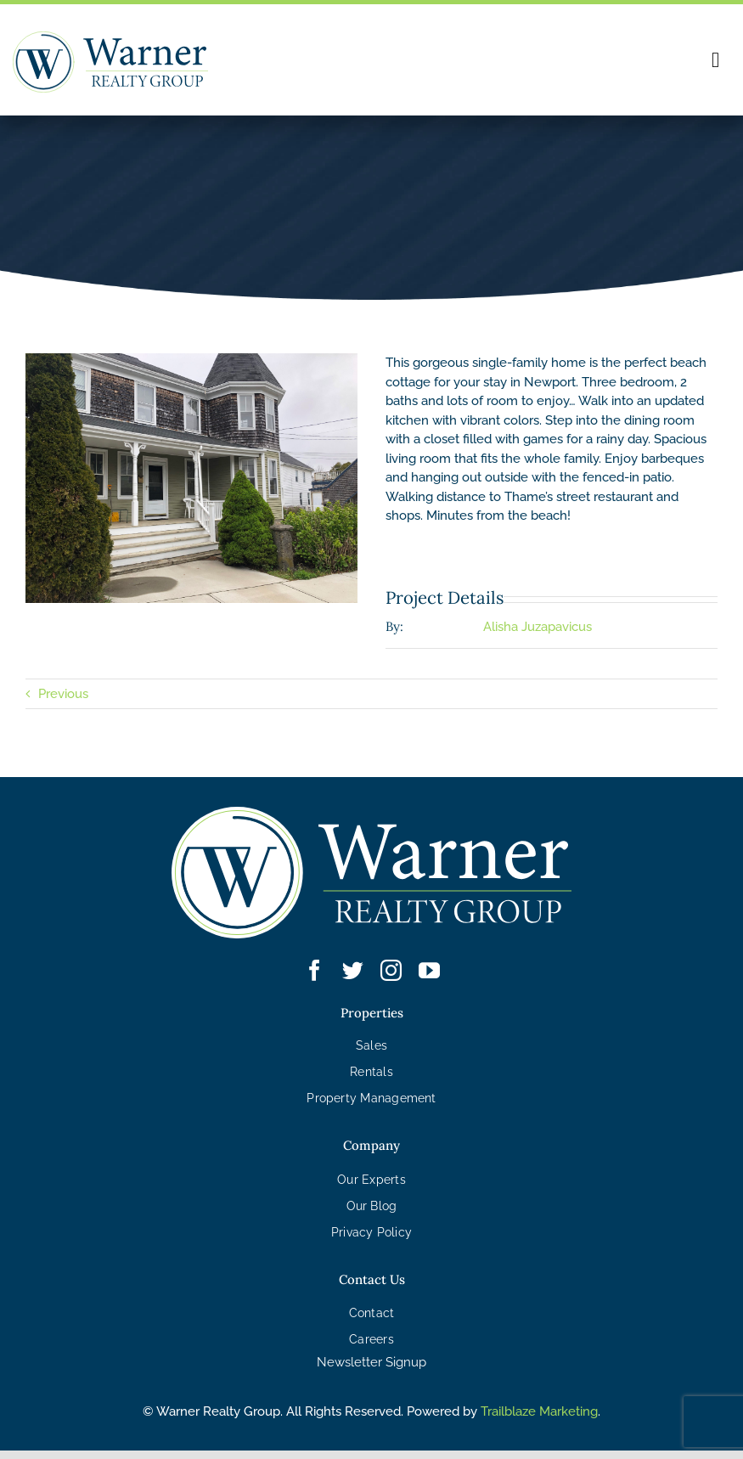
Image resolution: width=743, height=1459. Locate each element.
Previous (63, 693)
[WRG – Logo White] (371, 812)
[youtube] (429, 970)
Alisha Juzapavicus (537, 626)
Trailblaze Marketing (539, 1411)
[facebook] (314, 970)
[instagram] (391, 970)
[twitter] (352, 970)
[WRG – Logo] (110, 37)
